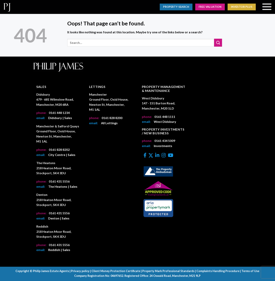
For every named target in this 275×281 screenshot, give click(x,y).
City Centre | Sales (61, 155)
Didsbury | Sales (60, 118)
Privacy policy (80, 271)
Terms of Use (250, 271)
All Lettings (109, 123)
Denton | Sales (58, 218)
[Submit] (218, 42)
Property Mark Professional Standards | (169, 271)
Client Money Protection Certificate (115, 271)
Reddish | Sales (59, 250)
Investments (163, 146)
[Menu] (267, 7)
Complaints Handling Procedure (217, 271)
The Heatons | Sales (62, 186)
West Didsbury (165, 121)
